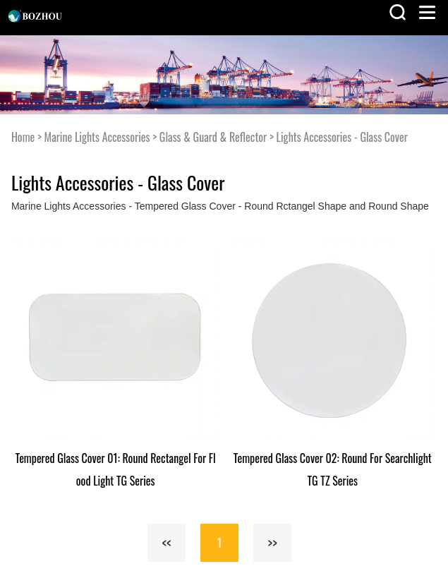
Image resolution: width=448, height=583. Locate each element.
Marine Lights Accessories (97, 136)
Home (23, 136)
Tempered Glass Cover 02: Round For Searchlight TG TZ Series (333, 469)
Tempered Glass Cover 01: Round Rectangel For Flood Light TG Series (116, 469)
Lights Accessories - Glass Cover (342, 136)
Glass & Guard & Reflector (213, 136)
